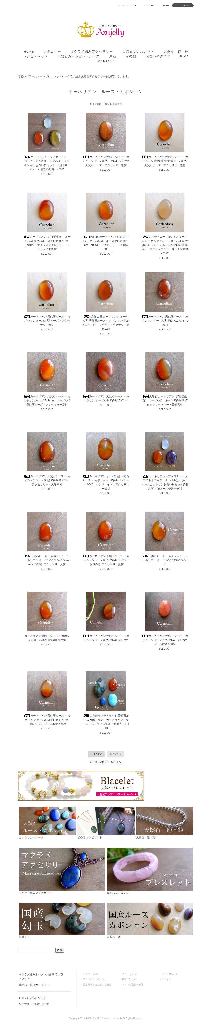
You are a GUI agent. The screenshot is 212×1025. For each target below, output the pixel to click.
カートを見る (129, 973)
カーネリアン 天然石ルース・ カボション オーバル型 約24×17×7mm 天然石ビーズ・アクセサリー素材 (107, 161)
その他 (131, 56)
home (29, 51)
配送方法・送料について (34, 1004)
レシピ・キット (35, 56)
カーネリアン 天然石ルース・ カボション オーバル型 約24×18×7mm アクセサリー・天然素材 (47, 480)
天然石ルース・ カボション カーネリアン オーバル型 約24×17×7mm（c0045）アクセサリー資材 (47, 560)
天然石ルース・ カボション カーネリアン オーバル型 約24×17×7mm (165, 560)
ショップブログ (91, 973)
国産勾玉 (62, 920)
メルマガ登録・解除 (132, 984)
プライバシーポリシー (94, 979)
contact (106, 61)
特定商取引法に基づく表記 (97, 984)
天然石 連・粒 (176, 51)
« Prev (96, 754)
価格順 (108, 103)
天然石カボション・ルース (78, 56)
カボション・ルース (47, 823)
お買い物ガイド (158, 56)
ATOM (132, 979)
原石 (112, 56)
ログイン (166, 979)
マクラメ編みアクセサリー (92, 51)
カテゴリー (52, 51)
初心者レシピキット (106, 823)
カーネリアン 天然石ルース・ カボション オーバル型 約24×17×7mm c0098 (165, 320)
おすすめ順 (96, 103)
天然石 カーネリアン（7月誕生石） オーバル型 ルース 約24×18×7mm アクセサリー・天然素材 (165, 400)
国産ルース (150, 920)
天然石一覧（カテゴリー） (35, 984)
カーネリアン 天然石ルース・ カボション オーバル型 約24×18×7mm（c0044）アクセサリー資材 (106, 560)
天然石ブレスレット (138, 51)
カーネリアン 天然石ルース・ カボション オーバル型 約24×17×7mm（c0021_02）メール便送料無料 (47, 719)
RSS (124, 979)
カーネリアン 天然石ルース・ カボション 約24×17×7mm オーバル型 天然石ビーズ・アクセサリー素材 (166, 161)
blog (184, 56)
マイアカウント (170, 973)
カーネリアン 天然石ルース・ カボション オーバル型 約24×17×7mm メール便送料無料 (165, 640)
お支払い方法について (32, 997)
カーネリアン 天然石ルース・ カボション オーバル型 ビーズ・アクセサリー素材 (47, 320)
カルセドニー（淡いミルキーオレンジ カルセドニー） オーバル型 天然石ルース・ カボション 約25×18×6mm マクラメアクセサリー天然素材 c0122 (165, 245)
